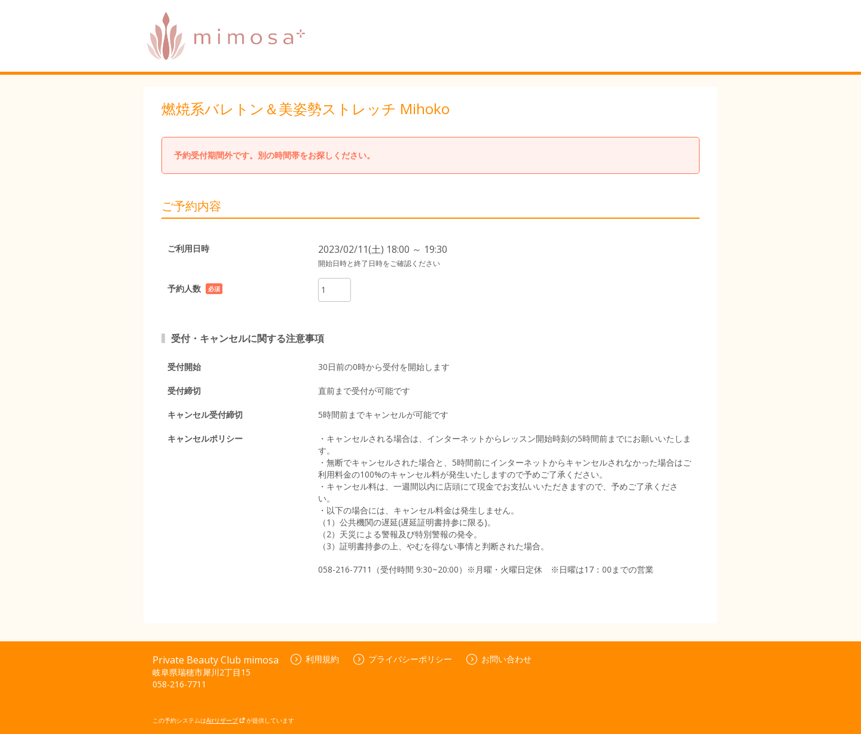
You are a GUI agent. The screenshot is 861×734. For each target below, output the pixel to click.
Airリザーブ (225, 720)
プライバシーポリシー (402, 659)
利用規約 (315, 659)
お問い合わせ (499, 659)
